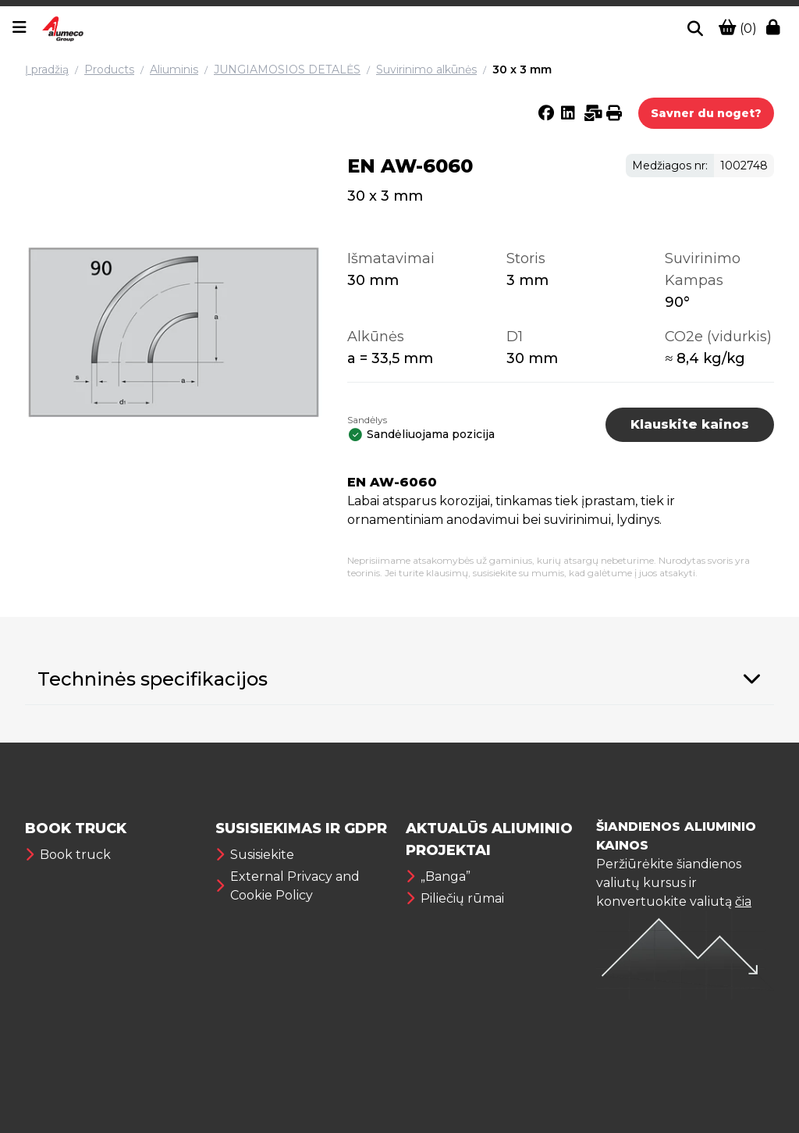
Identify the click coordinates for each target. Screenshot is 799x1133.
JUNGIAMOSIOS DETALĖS (287, 69)
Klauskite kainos (689, 424)
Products (109, 69)
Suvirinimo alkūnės (426, 69)
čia (743, 901)
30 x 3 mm (522, 69)
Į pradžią (47, 69)
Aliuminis (174, 69)
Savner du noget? (706, 113)
